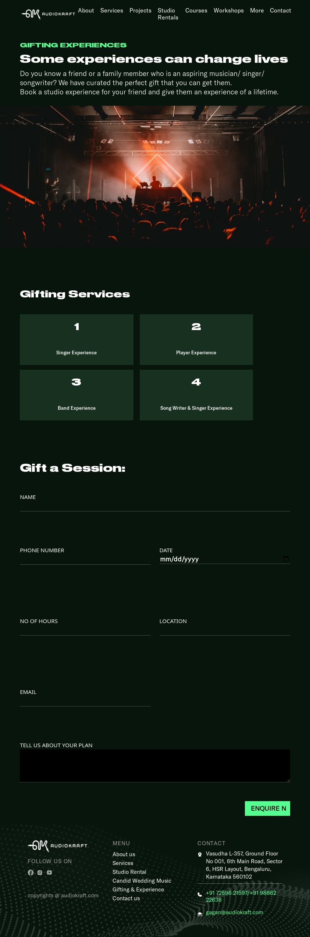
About (86, 10)
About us (124, 854)
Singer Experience (76, 352)
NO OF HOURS (85, 626)
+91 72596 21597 (226, 892)
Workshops (229, 10)
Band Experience (77, 408)
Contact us (126, 898)
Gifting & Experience (138, 889)
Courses (196, 10)
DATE (225, 555)
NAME (155, 502)
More (257, 10)
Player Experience (196, 352)
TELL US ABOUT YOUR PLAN (155, 763)
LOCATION (225, 626)
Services (111, 10)
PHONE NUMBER (85, 555)
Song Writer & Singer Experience (196, 408)
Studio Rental (129, 871)
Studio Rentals (168, 14)
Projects (140, 10)
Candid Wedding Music (142, 880)
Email (85, 697)
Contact (280, 10)
